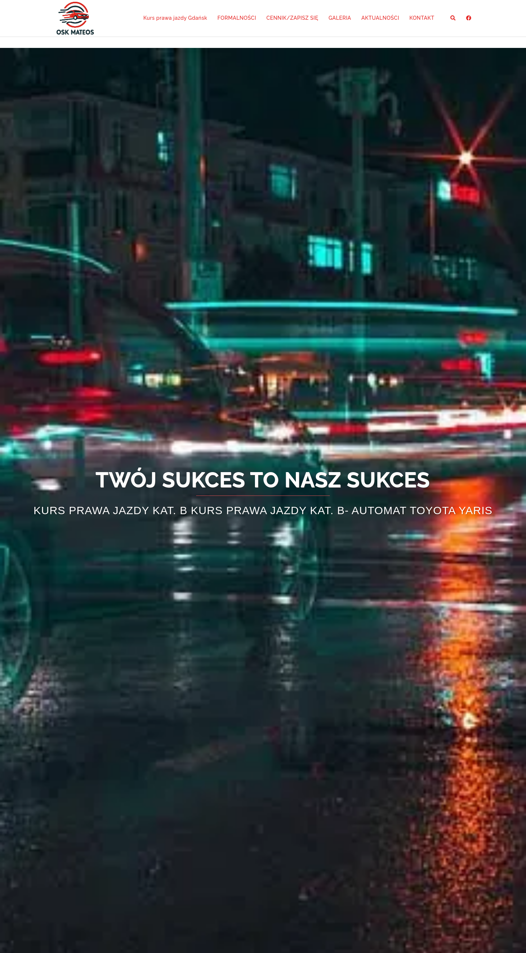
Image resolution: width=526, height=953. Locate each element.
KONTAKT (421, 18)
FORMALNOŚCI (236, 18)
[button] (453, 18)
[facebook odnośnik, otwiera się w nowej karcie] (468, 18)
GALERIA (339, 18)
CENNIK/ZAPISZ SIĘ (292, 18)
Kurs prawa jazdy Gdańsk (175, 18)
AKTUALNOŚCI (380, 18)
